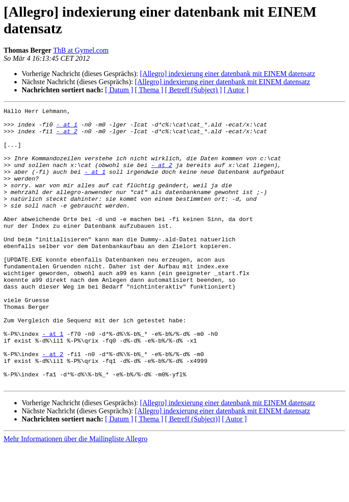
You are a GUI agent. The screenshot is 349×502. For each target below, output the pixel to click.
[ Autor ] (236, 90)
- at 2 (66, 136)
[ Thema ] (149, 90)
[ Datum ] (119, 90)
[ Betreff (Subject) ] (193, 90)
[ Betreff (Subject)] (192, 474)
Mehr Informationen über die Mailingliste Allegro (75, 494)
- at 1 (66, 128)
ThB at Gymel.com (81, 50)
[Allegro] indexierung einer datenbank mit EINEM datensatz (227, 73)
